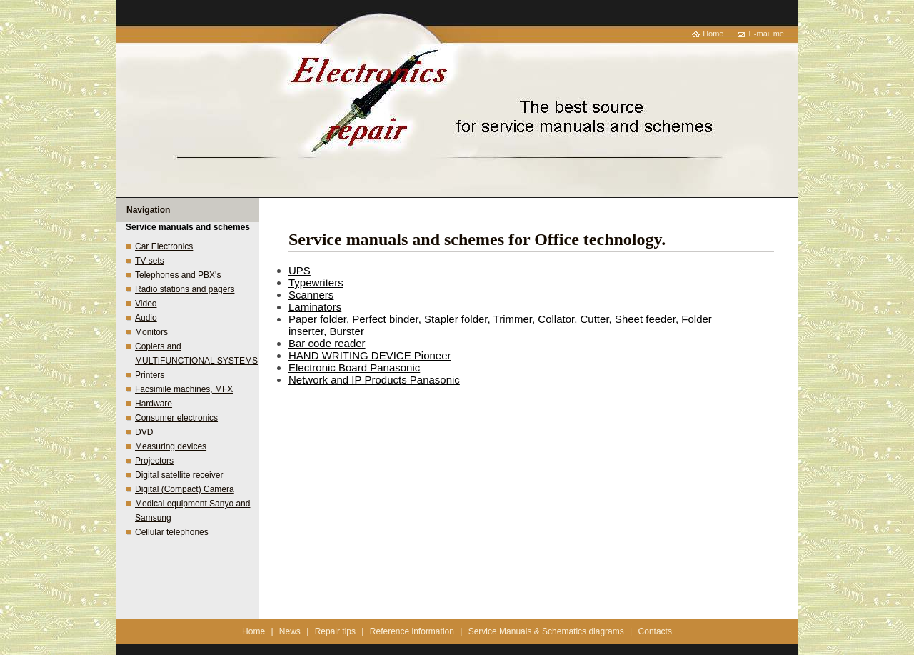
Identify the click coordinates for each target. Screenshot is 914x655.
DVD (144, 432)
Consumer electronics (176, 418)
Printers (149, 375)
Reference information (412, 631)
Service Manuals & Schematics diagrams (546, 631)
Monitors (151, 332)
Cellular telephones (172, 532)
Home (713, 33)
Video (145, 304)
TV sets (149, 261)
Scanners (310, 295)
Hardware (153, 404)
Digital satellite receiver (179, 475)
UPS (299, 270)
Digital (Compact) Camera (184, 489)
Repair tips (335, 631)
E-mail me (766, 33)
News (290, 631)
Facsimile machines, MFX (184, 389)
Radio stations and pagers (184, 289)
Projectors (154, 461)
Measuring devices (170, 446)
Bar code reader (327, 343)
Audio (146, 318)
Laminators (314, 307)
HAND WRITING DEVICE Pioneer (369, 355)
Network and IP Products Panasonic (374, 380)
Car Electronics (164, 246)
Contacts (655, 631)
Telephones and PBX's (178, 275)
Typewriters (315, 282)
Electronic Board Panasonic (354, 367)
